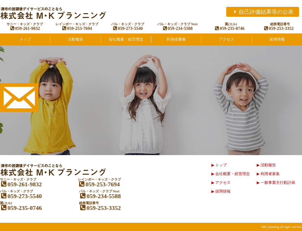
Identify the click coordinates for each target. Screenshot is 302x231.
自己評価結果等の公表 (262, 12)
